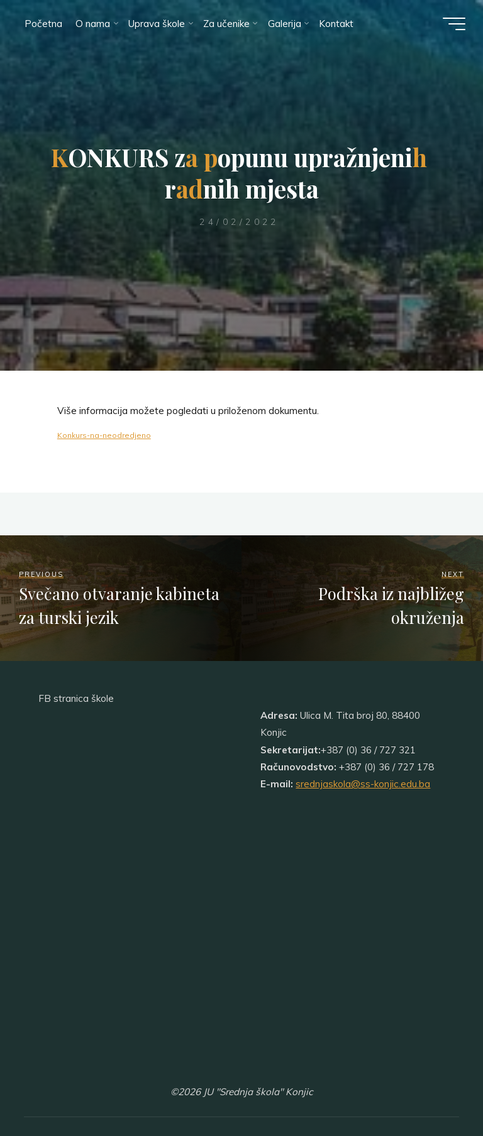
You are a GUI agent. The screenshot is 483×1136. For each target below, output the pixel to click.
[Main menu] (452, 24)
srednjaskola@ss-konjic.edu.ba (363, 784)
